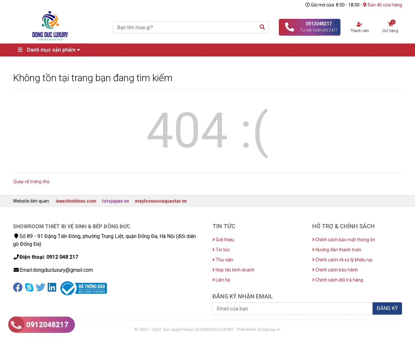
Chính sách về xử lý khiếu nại (342, 259)
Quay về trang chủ (31, 181)
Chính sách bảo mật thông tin (343, 239)
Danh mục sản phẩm (50, 50)
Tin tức (221, 249)
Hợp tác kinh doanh (233, 269)
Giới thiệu (223, 239)
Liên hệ (221, 279)
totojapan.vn (115, 201)
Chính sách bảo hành (335, 269)
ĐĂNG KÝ (387, 308)
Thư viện (222, 259)
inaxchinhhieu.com (76, 201)
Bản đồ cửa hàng (382, 4)
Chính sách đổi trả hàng (337, 279)
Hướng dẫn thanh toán (336, 249)
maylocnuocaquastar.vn (161, 201)
